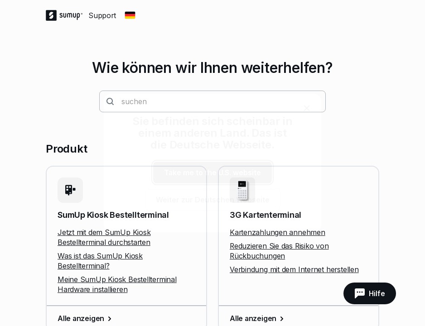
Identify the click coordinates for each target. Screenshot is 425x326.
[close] (307, 108)
